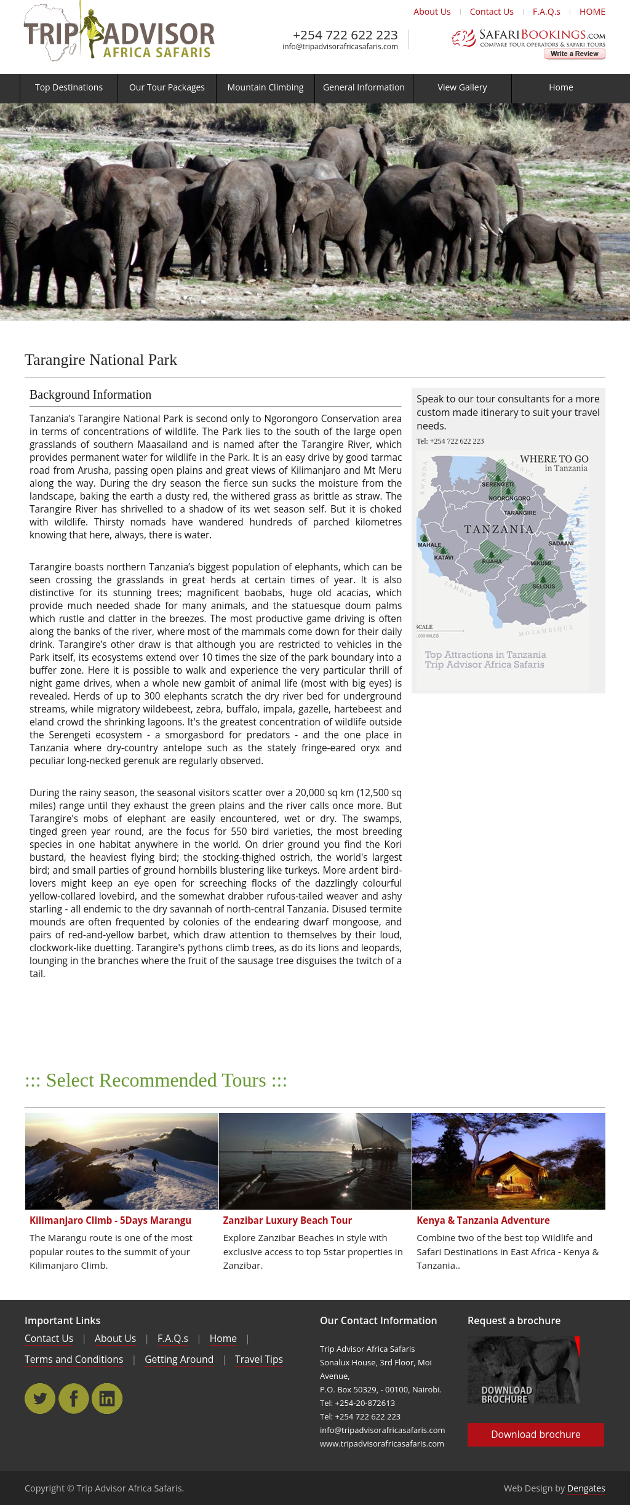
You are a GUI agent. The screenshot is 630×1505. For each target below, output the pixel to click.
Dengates (586, 1488)
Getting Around (179, 1359)
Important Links (62, 1320)
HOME (592, 11)
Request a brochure (514, 1320)
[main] (315, 211)
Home (223, 1338)
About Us (431, 11)
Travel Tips (259, 1359)
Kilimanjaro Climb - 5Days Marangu (110, 1220)
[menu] (315, 88)
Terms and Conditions (74, 1359)
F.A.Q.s (546, 11)
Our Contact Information (378, 1320)
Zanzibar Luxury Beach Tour (288, 1220)
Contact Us (492, 11)
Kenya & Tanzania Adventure (483, 1220)
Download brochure (536, 1434)
